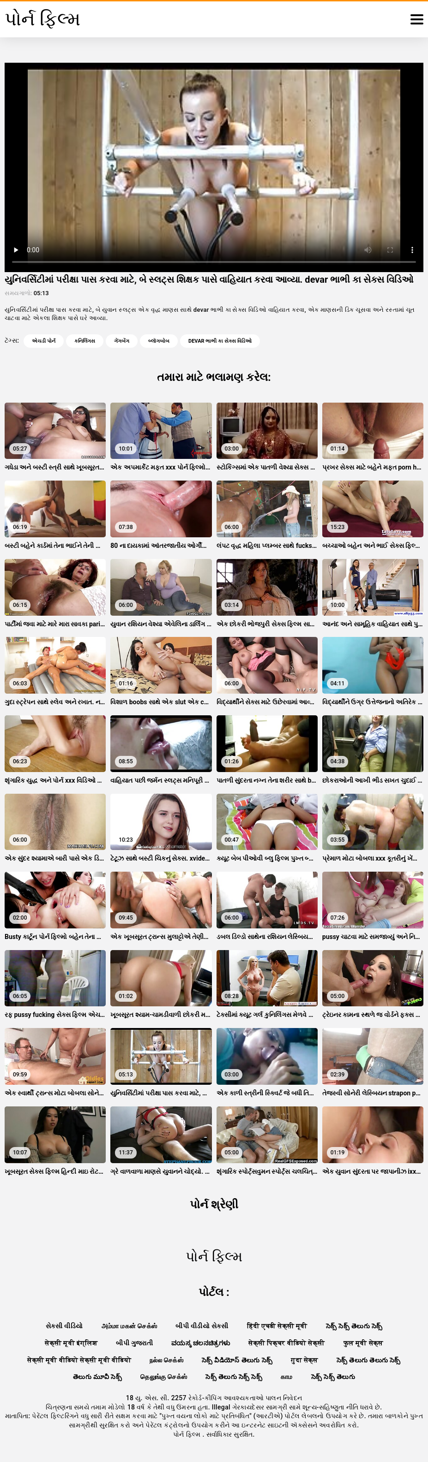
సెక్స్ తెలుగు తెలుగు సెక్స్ (369, 1360)
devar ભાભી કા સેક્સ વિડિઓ (220, 341)
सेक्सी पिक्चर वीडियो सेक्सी (286, 1343)
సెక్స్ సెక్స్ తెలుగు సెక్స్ (354, 1326)
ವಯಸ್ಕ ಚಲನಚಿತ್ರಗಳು (200, 1343)
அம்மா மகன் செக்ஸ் (129, 1326)
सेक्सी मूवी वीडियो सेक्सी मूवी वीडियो (79, 1360)
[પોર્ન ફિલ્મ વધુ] (416, 19)
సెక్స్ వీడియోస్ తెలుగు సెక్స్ (237, 1360)
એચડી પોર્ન (43, 341)
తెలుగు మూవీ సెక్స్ (97, 1376)
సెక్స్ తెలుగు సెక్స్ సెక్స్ (233, 1376)
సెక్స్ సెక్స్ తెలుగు (333, 1376)
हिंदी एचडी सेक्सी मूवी (277, 1326)
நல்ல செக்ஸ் (166, 1360)
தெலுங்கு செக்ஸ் (163, 1376)
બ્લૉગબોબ (158, 341)
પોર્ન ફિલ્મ (187, 1434)
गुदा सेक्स (304, 1360)
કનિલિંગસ (84, 341)
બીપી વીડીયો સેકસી (201, 1326)
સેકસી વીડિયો (64, 1326)
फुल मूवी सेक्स (363, 1343)
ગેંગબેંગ (121, 341)
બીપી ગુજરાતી (134, 1343)
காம (287, 1376)
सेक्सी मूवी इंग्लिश (71, 1343)
